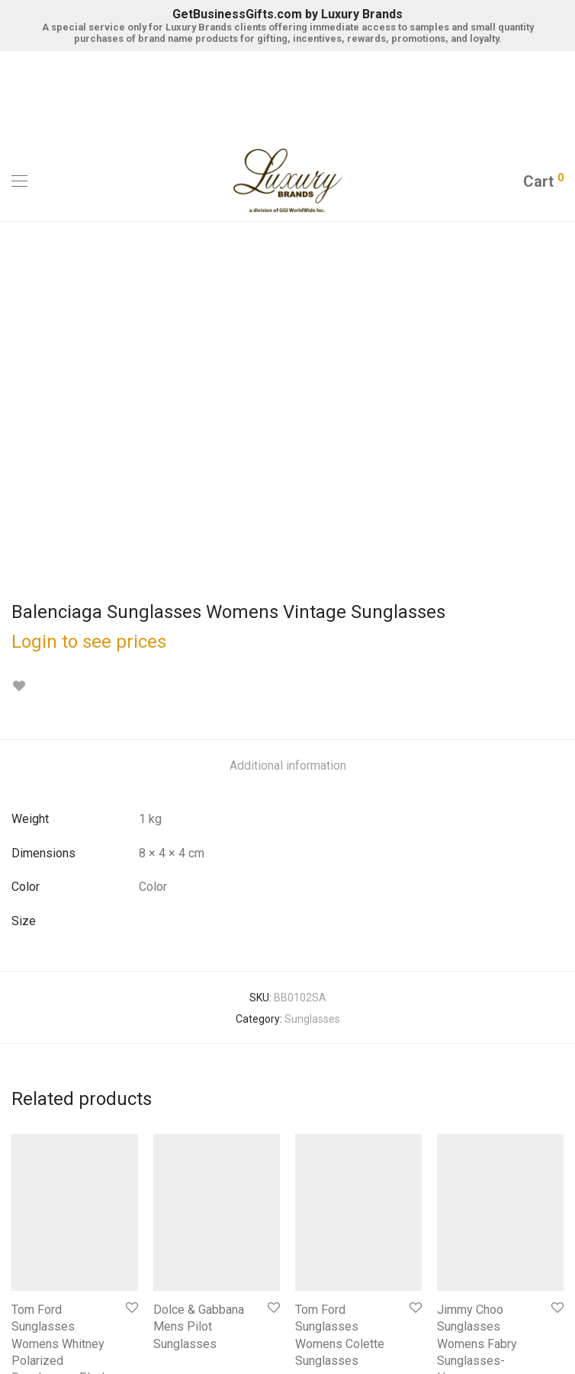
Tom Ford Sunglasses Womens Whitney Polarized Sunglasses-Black (59, 984)
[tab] (287, 406)
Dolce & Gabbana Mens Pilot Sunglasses (198, 967)
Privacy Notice (252, 1319)
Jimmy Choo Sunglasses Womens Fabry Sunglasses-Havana (477, 984)
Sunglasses (312, 659)
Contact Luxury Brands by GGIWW (288, 1275)
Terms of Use (325, 1319)
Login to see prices (88, 282)
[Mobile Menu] (19, 181)
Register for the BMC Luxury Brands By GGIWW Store (287, 1211)
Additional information (288, 406)
